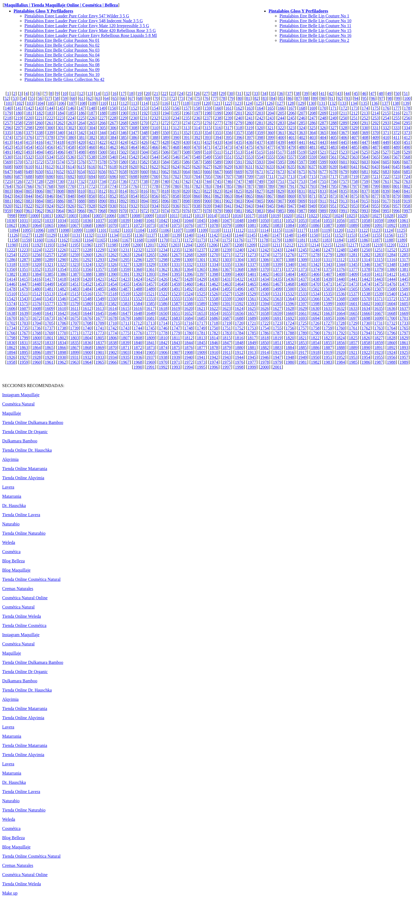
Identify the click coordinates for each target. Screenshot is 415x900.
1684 (188, 318)
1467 (277, 284)
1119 (326, 230)
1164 (88, 240)
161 (228, 108)
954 (365, 206)
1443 (378, 279)
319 (249, 127)
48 (381, 93)
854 (134, 196)
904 (249, 201)
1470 (315, 284)
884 (39, 201)
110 (103, 103)
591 (239, 162)
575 (71, 162)
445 (344, 142)
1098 (64, 230)
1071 (125, 225)
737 (134, 181)
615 (81, 166)
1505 (353, 289)
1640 (36, 313)
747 (239, 181)
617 (102, 166)
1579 (74, 303)
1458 (163, 284)
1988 (391, 362)
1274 (264, 254)
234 (176, 118)
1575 (23, 303)
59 (65, 98)
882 (18, 201)
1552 (137, 298)
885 (50, 201)
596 (291, 162)
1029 (401, 215)
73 (181, 98)
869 (291, 196)
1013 (198, 215)
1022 (313, 215)
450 (396, 142)
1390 (112, 274)
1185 (351, 240)
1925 (404, 352)
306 (113, 127)
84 (273, 98)
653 (71, 171)
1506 (365, 289)
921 (18, 206)
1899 (74, 352)
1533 (302, 293)
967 (92, 210)
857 (165, 196)
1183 (326, 240)
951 (333, 206)
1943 (226, 357)
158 (197, 108)
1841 (150, 342)
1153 (351, 235)
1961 (49, 362)
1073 (150, 225)
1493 (201, 289)
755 (323, 181)
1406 (315, 274)
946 (281, 206)
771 (81, 186)
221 (39, 118)
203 (260, 113)
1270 (213, 254)
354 (207, 132)
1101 (102, 230)
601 (344, 162)
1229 (99, 250)
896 (165, 201)
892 (123, 201)
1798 (11, 337)
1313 (353, 259)
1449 (49, 284)
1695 (327, 318)
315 (207, 127)
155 (165, 108)
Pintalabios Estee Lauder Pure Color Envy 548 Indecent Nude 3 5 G (83, 20)
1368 (239, 269)
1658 (264, 313)
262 (60, 123)
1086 (315, 225)
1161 (51, 240)
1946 (264, 357)
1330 (163, 264)
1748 (188, 328)
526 (375, 152)
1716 (188, 323)
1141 (201, 235)
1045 (201, 220)
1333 (201, 264)
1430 (213, 279)
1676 (87, 318)
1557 (201, 298)
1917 (302, 352)
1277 (302, 254)
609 (18, 166)
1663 (327, 313)
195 (176, 113)
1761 (353, 328)
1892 (391, 347)
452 (8, 147)
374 (8, 137)
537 (81, 157)
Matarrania (11, 496)
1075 (175, 225)
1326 (112, 264)
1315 (378, 259)
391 (186, 137)
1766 (11, 333)
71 (165, 98)
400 (281, 137)
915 (365, 201)
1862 (11, 347)
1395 (176, 274)
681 (365, 171)
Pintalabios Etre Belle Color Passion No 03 (61, 50)
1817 (251, 337)
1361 (150, 269)
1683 (175, 318)
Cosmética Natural (18, 404)
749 (260, 181)
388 (155, 137)
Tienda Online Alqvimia (23, 478)
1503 (327, 289)
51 (406, 93)
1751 (226, 328)
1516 (87, 293)
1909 (201, 352)
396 (239, 137)
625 (186, 166)
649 (29, 171)
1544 (36, 298)
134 (353, 103)
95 (364, 98)
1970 (163, 362)
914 (354, 201)
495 (50, 152)
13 (89, 93)
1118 (314, 230)
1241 (251, 250)
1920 (340, 352)
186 (81, 113)
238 (218, 118)
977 (197, 210)
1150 (314, 235)
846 (50, 196)
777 (144, 186)
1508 (391, 289)
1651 (175, 313)
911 (323, 201)
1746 (163, 328)
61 (81, 98)
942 (239, 206)
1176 (238, 240)
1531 (277, 293)
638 (323, 166)
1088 (340, 225)
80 (240, 98)
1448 (36, 284)
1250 (365, 250)
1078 (213, 225)
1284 (391, 254)
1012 (186, 215)
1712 (137, 323)
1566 (315, 298)
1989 (404, 362)
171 (333, 108)
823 (218, 191)
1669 (404, 313)
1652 (188, 313)
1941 (201, 357)
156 (176, 108)
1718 (213, 323)
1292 (87, 259)
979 (218, 210)
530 (8, 157)
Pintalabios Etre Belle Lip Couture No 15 (315, 30)
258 (18, 123)
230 (134, 118)
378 (50, 137)
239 (228, 118)
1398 (214, 274)
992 (354, 210)
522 (333, 152)
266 (102, 123)
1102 (115, 230)
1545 (49, 298)
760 (375, 181)
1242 (264, 250)
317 (228, 127)
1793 (353, 333)
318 (239, 127)
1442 (365, 279)
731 (71, 181)
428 (165, 142)
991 (344, 210)
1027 (376, 215)
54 (23, 98)
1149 (301, 235)
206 (291, 113)
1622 (213, 308)
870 (302, 196)
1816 (239, 337)
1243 (277, 250)
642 (365, 166)
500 (102, 152)
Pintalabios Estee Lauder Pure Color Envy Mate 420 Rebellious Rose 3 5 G (90, 30)
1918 (315, 352)
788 (260, 186)
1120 (338, 230)
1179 (276, 240)
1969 (150, 362)
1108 (190, 230)
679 (344, 171)
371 (386, 132)
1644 (87, 313)
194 (165, 113)
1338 (264, 264)
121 (217, 103)
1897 (49, 352)
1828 (391, 337)
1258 (61, 254)
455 (39, 147)
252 (365, 118)
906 (270, 201)
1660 (289, 313)
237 (207, 118)
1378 (365, 269)
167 (291, 108)
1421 (99, 279)
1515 (74, 293)
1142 (213, 235)
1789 (302, 333)
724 (407, 176)
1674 (61, 318)
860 (197, 196)
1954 (365, 357)
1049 (251, 220)
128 (290, 103)
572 (39, 162)
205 (281, 113)
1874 (163, 347)
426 (144, 142)
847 (60, 196)
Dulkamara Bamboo (19, 441)
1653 (201, 313)
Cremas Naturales (17, 588)
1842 (163, 342)
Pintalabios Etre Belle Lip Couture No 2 (314, 40)
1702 (11, 323)
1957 (404, 357)
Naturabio (11, 524)
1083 (277, 225)
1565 (302, 298)
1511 (24, 293)
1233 (150, 250)
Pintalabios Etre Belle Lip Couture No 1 (314, 16)
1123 (376, 230)
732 (81, 181)
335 (8, 132)
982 (249, 210)
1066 (61, 225)
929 (102, 206)
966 (81, 210)
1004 (85, 215)
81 (248, 98)
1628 (289, 308)
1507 (378, 289)
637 (312, 166)
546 (176, 157)
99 (398, 98)
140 (8, 108)
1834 (61, 342)
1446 (11, 284)
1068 (87, 225)
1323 (74, 264)
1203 (175, 245)
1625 (251, 308)
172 (344, 108)
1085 (302, 225)
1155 (376, 235)
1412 (391, 274)
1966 (112, 362)
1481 (49, 289)
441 (302, 142)
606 (396, 162)
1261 (99, 254)
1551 (125, 298)
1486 (112, 289)
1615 (125, 308)
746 (228, 181)
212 (354, 113)
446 (354, 142)
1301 (201, 259)
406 (344, 137)
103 (30, 103)
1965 (99, 362)
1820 (289, 337)
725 (8, 181)
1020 (287, 215)
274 (186, 123)
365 (323, 132)
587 (197, 162)
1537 (353, 293)
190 (123, 113)
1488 (137, 289)
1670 (11, 318)
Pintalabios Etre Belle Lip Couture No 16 (315, 35)
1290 (62, 259)
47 (372, 93)
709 (249, 176)
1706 (62, 323)
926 (71, 206)
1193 (49, 245)
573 (50, 162)
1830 (11, 342)
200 (228, 113)
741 (176, 181)
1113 (252, 230)
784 (218, 186)
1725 (302, 323)
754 (312, 181)
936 (176, 206)
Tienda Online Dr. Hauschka (27, 450)
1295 (125, 259)
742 (186, 181)
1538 (365, 293)
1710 (112, 323)
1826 (365, 337)
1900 (87, 352)
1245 (302, 250)
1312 (340, 259)
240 (239, 118)
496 (60, 152)
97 (381, 98)
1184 (339, 240)
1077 (201, 225)
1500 (289, 289)
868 (281, 196)
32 (248, 93)
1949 (302, 357)
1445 (404, 279)
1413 (404, 274)
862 (218, 196)
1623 (226, 308)
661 (155, 171)
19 (139, 93)
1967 (125, 362)
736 (123, 181)
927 (81, 206)
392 (197, 137)
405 (333, 137)
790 (281, 186)
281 (260, 123)
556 (281, 157)
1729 (353, 323)
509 (197, 152)
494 (39, 152)
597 (302, 162)
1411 (378, 274)
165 (270, 108)
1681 (150, 318)
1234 (163, 250)
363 (302, 132)
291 (365, 123)
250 (344, 118)
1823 (327, 337)
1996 (213, 367)
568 (407, 157)
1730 (365, 323)
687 (18, 176)
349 (155, 132)
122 (227, 103)
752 (291, 181)
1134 (113, 235)
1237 (201, 250)
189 (113, 113)
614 (71, 166)
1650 (163, 313)
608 (8, 166)
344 (102, 132)
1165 (101, 240)
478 (281, 147)
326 (323, 127)
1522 (163, 293)
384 (113, 137)
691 (60, 176)
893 (134, 201)
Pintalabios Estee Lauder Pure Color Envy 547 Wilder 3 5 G (76, 16)
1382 (11, 274)
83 (265, 98)
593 (260, 162)
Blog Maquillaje (16, 570)
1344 (340, 264)
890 (102, 201)
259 (29, 123)
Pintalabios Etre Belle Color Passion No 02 (61, 45)
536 (71, 157)
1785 (251, 333)
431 (197, 142)
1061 (404, 220)
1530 (264, 293)
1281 (353, 254)
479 (291, 147)
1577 (49, 303)
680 (354, 171)
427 (155, 142)
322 (281, 127)
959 (8, 210)
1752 (239, 328)
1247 (327, 250)
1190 (12, 245)
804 (18, 191)
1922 (365, 352)
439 (281, 142)
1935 (125, 357)
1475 (378, 284)
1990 (137, 367)
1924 (391, 352)
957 (396, 206)
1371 (277, 269)
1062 (11, 225)
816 (144, 191)
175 (375, 108)
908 (291, 201)
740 (165, 181)
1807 (125, 337)
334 (407, 127)
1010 (161, 215)
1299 (176, 259)
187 (92, 113)
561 (333, 157)
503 (134, 152)
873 (333, 196)
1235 (175, 250)
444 (333, 142)
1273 (251, 254)
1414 (11, 279)
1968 (137, 362)
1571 (378, 298)
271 (155, 123)
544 (155, 157)
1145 (251, 235)
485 (354, 147)
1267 (175, 254)
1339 (277, 264)
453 (18, 147)
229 (123, 118)
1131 (76, 235)
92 (340, 98)
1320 (36, 264)
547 (186, 157)
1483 (74, 289)
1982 (315, 362)
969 (113, 210)
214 (375, 113)
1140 (188, 235)
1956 (391, 357)
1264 (137, 254)
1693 (302, 318)
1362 (163, 269)
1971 (175, 362)
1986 (365, 362)
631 (249, 166)
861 (207, 196)
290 (354, 123)
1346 (365, 264)
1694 (315, 318)
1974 (213, 362)
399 (270, 137)
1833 (49, 342)
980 (228, 210)
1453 (99, 284)
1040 (137, 220)
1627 (277, 308)
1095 (26, 230)
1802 (62, 337)
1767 (23, 333)
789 (270, 186)
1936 (137, 357)
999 (23, 215)
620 (134, 166)
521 (323, 152)
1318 (11, 264)
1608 (36, 308)
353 (197, 132)
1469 (302, 284)
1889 (353, 347)
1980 (289, 362)
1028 (389, 215)
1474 (365, 284)
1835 (74, 342)
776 (134, 186)
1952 (340, 357)
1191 (24, 245)
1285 (404, 254)
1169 (151, 240)
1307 (277, 259)
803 (8, 191)
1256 (36, 254)
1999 (251, 367)
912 (333, 201)
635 (291, 166)
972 (144, 210)
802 (407, 186)
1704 (36, 323)
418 (60, 142)
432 (207, 142)
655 (92, 171)
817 (155, 191)
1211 (276, 245)
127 (280, 103)
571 (29, 162)
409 (375, 137)
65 (115, 98)
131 (322, 103)
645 (396, 166)
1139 (176, 235)
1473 (353, 284)
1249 (353, 250)
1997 (226, 367)
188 (102, 113)
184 (60, 113)
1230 (112, 250)
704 (197, 176)
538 (92, 157)
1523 (175, 293)
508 (186, 152)
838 (375, 191)
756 (333, 181)
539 (102, 157)
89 (315, 98)
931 (123, 206)
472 (218, 147)
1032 (36, 220)
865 (249, 196)
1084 (289, 225)
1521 (150, 293)
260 (39, 123)
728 (39, 181)
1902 (112, 352)
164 (260, 108)
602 (354, 162)
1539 (378, 293)
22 (164, 93)
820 (186, 191)
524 (354, 152)
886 (60, 201)
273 (176, 123)
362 (291, 132)
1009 (148, 215)
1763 (378, 328)
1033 (49, 220)
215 (386, 113)
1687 (226, 318)
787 (249, 186)
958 (407, 206)
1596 (289, 303)
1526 (213, 293)
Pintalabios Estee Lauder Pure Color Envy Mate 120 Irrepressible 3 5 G (86, 25)
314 (197, 127)
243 (270, 118)
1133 (101, 235)
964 (60, 210)
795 (333, 186)
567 (396, 157)
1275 (277, 254)
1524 (188, 293)
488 (386, 147)
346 (123, 132)
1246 (315, 250)
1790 (315, 333)
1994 (188, 367)
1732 (391, 323)
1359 (125, 269)
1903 (125, 352)
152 (134, 108)
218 (8, 118)
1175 (226, 240)
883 (29, 201)
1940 (188, 357)
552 (239, 157)
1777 (150, 333)
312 (176, 127)
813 (113, 191)
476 (260, 147)
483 (333, 147)
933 (144, 206)
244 (281, 118)
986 (291, 210)
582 (144, 162)
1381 (404, 269)
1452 (87, 284)
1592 (239, 303)
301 (60, 127)
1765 (404, 328)
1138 (163, 235)
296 (8, 127)
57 (48, 98)
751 (281, 181)
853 (123, 196)
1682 (163, 318)
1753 (251, 328)
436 (249, 142)
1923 (378, 352)
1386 (62, 274)
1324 (87, 264)
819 (176, 191)
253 (375, 118)
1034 (61, 220)
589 (218, 162)
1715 (175, 323)
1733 (404, 323)
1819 (277, 337)
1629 (302, 308)
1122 (363, 230)
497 (71, 152)
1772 (87, 333)
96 (373, 98)
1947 (277, 357)
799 (375, 186)
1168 (138, 240)
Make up (9, 893)
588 (207, 162)
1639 (23, 313)
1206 (213, 245)
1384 (36, 274)
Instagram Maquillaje (20, 394)
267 (113, 123)
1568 (340, 298)
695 (102, 176)
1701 (404, 318)
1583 (125, 303)
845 (39, 196)
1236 (188, 250)
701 (165, 176)
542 (134, 157)
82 (256, 98)
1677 (99, 318)
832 (312, 191)
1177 (251, 240)
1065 (49, 225)
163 (249, 108)
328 (344, 127)
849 (81, 196)
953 (354, 206)
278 (228, 123)
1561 (251, 298)
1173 (201, 240)
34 (264, 93)
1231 (125, 250)
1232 (137, 250)
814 (123, 191)
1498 (264, 289)
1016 (236, 215)
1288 (36, 259)
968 (102, 210)
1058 (365, 220)
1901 (100, 352)
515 (260, 152)
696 (113, 176)
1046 (213, 220)
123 (238, 103)
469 (186, 147)
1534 (315, 293)
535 (60, 157)
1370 (264, 269)
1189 (401, 240)
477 (270, 147)
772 (92, 186)
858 (176, 196)
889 (92, 201)
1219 (377, 245)
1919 (327, 352)
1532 (289, 293)
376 (29, 137)
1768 (36, 333)
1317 (404, 259)
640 (344, 166)
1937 (150, 357)
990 (333, 210)
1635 (378, 308)
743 (197, 181)
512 (228, 152)
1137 (151, 235)
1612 (87, 308)
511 (218, 152)
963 (50, 210)
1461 (201, 284)
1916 (289, 352)
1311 (328, 259)
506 (165, 152)
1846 (213, 342)
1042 (163, 220)
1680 (137, 318)
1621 (201, 308)
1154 (364, 235)
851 (102, 196)
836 (354, 191)
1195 (74, 245)
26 (198, 93)
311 (165, 127)
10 (64, 93)
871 (312, 196)
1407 (328, 274)
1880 (239, 347)
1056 (340, 220)
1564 (289, 298)
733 (92, 181)
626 (197, 166)
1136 (138, 235)
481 (312, 147)
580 (123, 162)
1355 (74, 269)
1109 (202, 230)
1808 (138, 337)
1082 (264, 225)
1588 (188, 303)
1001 (47, 215)
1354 (61, 269)
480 (302, 147)
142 (29, 108)
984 (270, 210)
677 (323, 171)
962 (39, 210)
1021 (300, 215)
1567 (327, 298)
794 (323, 186)
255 (396, 118)
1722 (264, 323)
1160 (38, 240)
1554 (163, 298)
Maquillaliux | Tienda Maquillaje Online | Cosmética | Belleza (61, 5)
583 (155, 162)
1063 (23, 225)
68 (140, 98)
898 (186, 201)
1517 (99, 293)
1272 (239, 254)
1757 (302, 328)
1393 (150, 274)
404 (323, 137)
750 (270, 181)
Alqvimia (10, 459)
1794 (365, 333)
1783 (226, 333)
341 (71, 132)
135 (364, 103)
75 (198, 98)
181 (29, 113)
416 (39, 142)
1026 (363, 215)
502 (123, 152)
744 (207, 181)
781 (186, 186)
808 (60, 191)
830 (291, 191)
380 (71, 137)
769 (60, 186)
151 (123, 108)
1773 (99, 333)
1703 (24, 323)
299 (39, 127)
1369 (251, 269)
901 (218, 201)
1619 (175, 308)
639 (333, 166)
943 (249, 206)
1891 (378, 347)
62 (90, 98)
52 (6, 98)
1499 (277, 289)
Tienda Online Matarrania (24, 468)
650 (39, 171)
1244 (289, 250)
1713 (150, 323)
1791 (327, 333)
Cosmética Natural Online (25, 597)
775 (123, 186)
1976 (239, 362)
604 (375, 162)
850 (92, 196)
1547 (74, 298)
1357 (99, 269)
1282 (365, 254)
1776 (137, 333)
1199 (124, 245)
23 (173, 93)
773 (102, 186)
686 (8, 176)
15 (106, 93)
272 (165, 123)
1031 (23, 220)
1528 (239, 293)
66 (123, 98)
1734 (11, 328)
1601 (353, 303)
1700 (391, 318)
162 (239, 108)
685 (407, 171)
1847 (226, 342)
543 (144, 157)
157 (186, 108)
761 (386, 181)
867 (270, 196)
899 (197, 201)
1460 (188, 284)
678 (333, 171)
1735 (23, 328)
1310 (315, 259)
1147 (276, 235)
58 (56, 98)
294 (396, 123)
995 (386, 210)
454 (29, 147)
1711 (125, 323)
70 (156, 98)
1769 (49, 333)
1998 (239, 367)
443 (323, 142)
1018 (262, 215)
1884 (289, 347)
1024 (338, 215)
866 (260, 196)
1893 (404, 347)
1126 (13, 235)
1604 (391, 303)
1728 (340, 323)
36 (281, 93)
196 (186, 113)
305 (102, 127)
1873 (150, 347)
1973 (201, 362)
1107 (177, 230)
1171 (176, 240)
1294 (112, 259)
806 (39, 191)
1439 (327, 279)
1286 (11, 259)
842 (8, 196)
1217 (352, 245)
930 (113, 206)
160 (218, 108)
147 (81, 108)
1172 (188, 240)
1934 (112, 357)
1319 (23, 264)
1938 (163, 357)
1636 (391, 308)
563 (354, 157)
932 (134, 206)
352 (186, 132)
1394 (163, 274)
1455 (125, 284)
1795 (378, 333)
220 (29, 118)
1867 (74, 347)
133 (343, 103)
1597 (302, 303)
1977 (251, 362)
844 (29, 196)
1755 (277, 328)
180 (18, 113)
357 (239, 132)
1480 (36, 289)
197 (197, 113)
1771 (74, 333)
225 (81, 118)
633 (270, 166)
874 (344, 196)
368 (354, 132)
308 (134, 127)
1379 (378, 269)
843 (18, 196)
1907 (176, 352)
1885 (302, 347)
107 (72, 103)
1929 (49, 357)
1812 (188, 337)
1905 (150, 352)
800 (386, 186)
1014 (211, 215)
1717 (201, 323)
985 (281, 210)
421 (92, 142)
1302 (214, 259)
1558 (213, 298)
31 (239, 93)
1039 (125, 220)
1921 (353, 352)
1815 (226, 337)
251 (354, 118)
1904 (138, 352)
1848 (239, 342)
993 (365, 210)
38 (297, 93)
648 (18, 171)
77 (215, 98)
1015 (224, 215)
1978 (264, 362)
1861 (404, 342)
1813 (201, 337)
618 (113, 166)
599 (323, 162)
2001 (277, 367)
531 (18, 157)
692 (71, 176)
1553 (150, 298)
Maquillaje (11, 413)
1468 (289, 284)
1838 (112, 342)
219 (18, 118)
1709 (100, 323)
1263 (125, 254)
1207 (225, 245)
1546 (61, 298)
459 (81, 147)
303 (81, 127)
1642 (61, 313)
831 (302, 191)
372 (396, 132)
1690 (264, 318)
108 (82, 103)
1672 (36, 318)
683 (386, 171)
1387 (74, 274)
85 (281, 98)
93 (348, 98)
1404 (290, 274)
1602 (365, 303)
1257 (49, 254)
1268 (188, 254)
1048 (239, 220)
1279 (327, 254)
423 (113, 142)
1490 (163, 289)
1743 (125, 328)
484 (344, 147)
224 (71, 118)
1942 (213, 357)
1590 (213, 303)
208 (312, 113)
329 (354, 127)
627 (207, 166)
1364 (188, 269)
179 (8, 113)
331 (375, 127)
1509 (404, 289)
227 (102, 118)
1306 (264, 259)
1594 (264, 303)
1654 (213, 313)
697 (123, 176)
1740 (87, 328)
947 (291, 206)
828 (270, 191)
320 (260, 127)
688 (29, 176)
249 (333, 118)
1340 (289, 264)
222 (50, 118)
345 (113, 132)
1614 (112, 308)
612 (50, 166)
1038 (112, 220)
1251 (378, 250)
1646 (112, 313)
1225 (49, 250)
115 (155, 103)
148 (92, 108)
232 (155, 118)
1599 (327, 303)
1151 (326, 235)
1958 (11, 362)
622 (155, 166)
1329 (150, 264)
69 (148, 98)
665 (197, 171)
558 (302, 157)
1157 (401, 235)
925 (60, 206)
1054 (315, 220)
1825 (353, 337)
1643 (74, 313)
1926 (11, 357)
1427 (175, 279)
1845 (201, 342)
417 (50, 142)
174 (365, 108)
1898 (62, 352)
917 (386, 201)
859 (186, 196)
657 (113, 171)
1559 (226, 298)
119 (196, 103)
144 (50, 108)
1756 (289, 328)
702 (176, 176)
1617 (150, 308)
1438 (315, 279)
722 (386, 176)
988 (312, 210)
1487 (125, 289)
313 (186, 127)
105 (51, 103)
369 (365, 132)
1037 (99, 220)
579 (113, 162)
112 (124, 103)
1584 (137, 303)
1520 (137, 293)
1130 (63, 235)
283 (281, 123)
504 (144, 152)
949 (312, 206)
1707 (74, 323)
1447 (23, 284)
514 (249, 152)
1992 (163, 367)
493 (29, 152)
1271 (226, 254)
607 (407, 162)
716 (323, 176)
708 (239, 176)
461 (102, 147)
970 (123, 210)
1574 (11, 303)
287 (323, 123)
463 (123, 147)
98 (389, 98)
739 (155, 181)
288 (333, 123)
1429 (201, 279)
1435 (277, 279)
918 (396, 201)
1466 (264, 284)
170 (323, 108)
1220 (390, 245)
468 (176, 147)
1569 (353, 298)
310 (155, 127)
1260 (87, 254)
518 (291, 152)
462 (113, 147)
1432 (239, 279)
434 (228, 142)
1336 (239, 264)
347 (134, 132)
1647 (125, 313)
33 (256, 93)
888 (81, 201)
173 (354, 108)
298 (29, 127)
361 (281, 132)
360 (270, 132)
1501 (302, 289)
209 (323, 113)
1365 (201, 269)
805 (29, 191)
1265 (150, 254)
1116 (289, 230)
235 (186, 118)
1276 (289, 254)
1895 (24, 352)
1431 (226, 279)
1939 (175, 357)
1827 (378, 337)
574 (60, 162)
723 (396, 176)
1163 (76, 240)
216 (396, 113)
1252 (391, 250)
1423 (125, 279)
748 (249, 181)
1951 (327, 357)
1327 (125, 264)
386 (134, 137)
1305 (252, 259)
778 (155, 186)
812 (102, 191)
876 (365, 196)
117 (175, 103)
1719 (226, 323)
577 (92, 162)
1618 (163, 308)
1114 (264, 230)
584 (165, 162)
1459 (175, 284)
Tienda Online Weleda (21, 616)
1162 (63, 240)
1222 (11, 250)
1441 (353, 279)
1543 (23, 298)
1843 (175, 342)
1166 (113, 240)
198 (207, 113)
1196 (87, 245)
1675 (74, 318)
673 (281, 171)
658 (123, 171)
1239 (226, 250)
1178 (264, 240)
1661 (302, 313)
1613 (99, 308)
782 (197, 186)
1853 (302, 342)
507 (176, 152)
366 (333, 132)
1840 (137, 342)
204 (270, 113)
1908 (188, 352)
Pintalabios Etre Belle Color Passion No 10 (61, 74)
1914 (264, 352)
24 (181, 93)
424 (123, 142)
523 (344, 152)
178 (407, 108)
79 (231, 98)
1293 (100, 259)
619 (123, 166)
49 (389, 93)
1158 (13, 240)
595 (281, 162)
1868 (87, 347)
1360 (137, 269)
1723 (277, 323)
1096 (39, 230)
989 (323, 210)
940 (218, 206)
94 (356, 98)
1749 (201, 328)
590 (228, 162)
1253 (404, 250)
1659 (277, 313)
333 (396, 127)
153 (144, 108)
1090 (365, 225)
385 (123, 137)
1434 (264, 279)
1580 (87, 303)
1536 (340, 293)
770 (71, 186)
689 (39, 176)
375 (18, 137)
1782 (213, 333)
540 (113, 157)
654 (81, 171)
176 (386, 108)
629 (228, 166)
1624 (239, 308)
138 (395, 103)
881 (8, 201)
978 (207, 210)
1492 (188, 289)
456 (50, 147)
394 (218, 137)
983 (260, 210)
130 (311, 103)
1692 (289, 318)
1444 (391, 279)
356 (228, 132)
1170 (163, 240)
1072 (137, 225)
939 (207, 206)
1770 (61, 333)
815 (134, 191)
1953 (353, 357)
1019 (275, 215)
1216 (339, 245)
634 (281, 166)
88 (306, 98)
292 (375, 123)
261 (50, 123)
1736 (36, 328)
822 (207, 191)
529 (407, 152)
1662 (315, 313)
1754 (264, 328)
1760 (340, 328)
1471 (327, 284)
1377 (353, 269)
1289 (49, 259)
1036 (87, 220)
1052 (289, 220)
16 (114, 93)
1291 (74, 259)
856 (155, 196)
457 (60, 147)
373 (407, 132)
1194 (62, 245)
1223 (23, 250)
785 (228, 186)
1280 (340, 254)
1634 (365, 308)
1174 (213, 240)
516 (270, 152)
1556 (188, 298)
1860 (391, 342)
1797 (404, 333)
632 (260, 166)
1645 (99, 313)
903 (239, 201)
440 (291, 142)
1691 (277, 318)
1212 (289, 245)
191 (134, 113)
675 (302, 171)
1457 (150, 284)
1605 (404, 303)
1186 (364, 240)
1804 (87, 337)
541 (123, 157)
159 (207, 108)
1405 (302, 274)
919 (407, 201)
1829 (404, 337)
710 (260, 176)
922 (29, 206)
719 (354, 176)
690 (50, 176)
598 (312, 162)
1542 (11, 298)
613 (60, 166)
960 (18, 210)
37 (289, 93)
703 (186, 176)
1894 (11, 352)
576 (81, 162)
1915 (277, 352)
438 (270, 142)
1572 (391, 298)
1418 (61, 279)
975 (176, 210)
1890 (365, 347)
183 (50, 113)
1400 (239, 274)
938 (197, 206)
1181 (301, 240)
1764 (391, 328)
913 (344, 201)
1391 (125, 274)
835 (344, 191)
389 (165, 137)
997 (407, 210)
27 (206, 93)
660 (144, 171)
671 (260, 171)
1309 (302, 259)
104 (40, 103)
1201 (149, 245)
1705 (49, 323)
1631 (327, 308)
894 (144, 201)
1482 (61, 289)
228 (113, 118)
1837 (99, 342)
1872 (137, 347)
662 (165, 171)
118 (186, 103)
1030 (11, 220)
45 (356, 93)
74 (190, 98)
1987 (378, 362)
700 (155, 176)
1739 (74, 328)
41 (322, 93)
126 (269, 103)
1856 (340, 342)
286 (312, 123)
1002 (59, 215)
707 (228, 176)
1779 (175, 333)
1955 (378, 357)
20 (148, 93)
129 (301, 103)
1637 (404, 308)
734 (102, 181)
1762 (365, 328)
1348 (391, 264)
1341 (302, 264)
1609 (49, 308)
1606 (11, 308)
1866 (61, 347)
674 (291, 171)
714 (302, 176)
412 (407, 137)
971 (134, 210)
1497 (251, 289)
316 (218, 127)
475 (249, 147)
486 (365, 147)
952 (344, 206)
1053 (302, 220)
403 (312, 137)
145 (60, 108)
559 (312, 157)
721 (375, 176)
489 (396, 147)
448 (375, 142)
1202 (162, 245)
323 (291, 127)
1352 (36, 269)
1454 (112, 284)
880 (407, 196)
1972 (188, 362)
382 (92, 137)
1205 (200, 245)
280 (249, 123)
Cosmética (11, 551)
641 (354, 166)
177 (396, 108)
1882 (264, 347)
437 (260, 142)
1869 (99, 347)
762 (396, 181)
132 (332, 103)
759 (365, 181)
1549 (99, 298)
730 (60, 181)
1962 (61, 362)
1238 (213, 250)
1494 (213, 289)
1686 (213, 318)
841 (407, 191)
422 (102, 142)
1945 (251, 357)
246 (302, 118)
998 (12, 215)
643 (375, 166)
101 (9, 103)
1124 (388, 230)
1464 (239, 284)
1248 (340, 250)
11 (73, 93)
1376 (340, 269)
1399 (226, 274)
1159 (26, 240)
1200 (137, 245)
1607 (24, 308)
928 (92, 206)
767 (39, 186)
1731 (378, 323)
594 (270, 162)
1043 (175, 220)
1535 (327, 293)
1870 (112, 347)
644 (386, 166)
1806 (112, 337)
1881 (251, 347)
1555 (175, 298)
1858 (365, 342)
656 (102, 171)
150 (113, 108)
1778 (163, 333)
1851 (277, 342)
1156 (389, 235)
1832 (36, 342)
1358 (112, 269)
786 (239, 186)
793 (312, 186)
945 (270, 206)
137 (385, 103)
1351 (23, 269)
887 (71, 201)
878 (386, 196)
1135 (126, 235)
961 (29, 210)
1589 (201, 303)
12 (81, 93)
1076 (188, 225)
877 (375, 196)
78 (223, 98)
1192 (37, 245)
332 (386, 127)
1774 (112, 333)
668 (228, 171)
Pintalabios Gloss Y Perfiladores (43, 11)
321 (270, 127)
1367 (226, 269)
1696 (340, 318)
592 (249, 162)
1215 (327, 245)
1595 (277, 303)
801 (396, 186)
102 (19, 103)
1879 (226, 347)
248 (323, 118)
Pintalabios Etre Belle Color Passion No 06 (61, 60)
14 (98, 93)
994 (375, 210)
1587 (175, 303)
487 (375, 147)
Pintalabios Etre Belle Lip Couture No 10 (315, 20)
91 (331, 98)
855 (144, 196)
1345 (353, 264)
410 (386, 137)
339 (50, 132)
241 (249, 118)
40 (314, 93)
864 (239, 196)
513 (239, 152)
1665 (353, 313)
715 (312, 176)
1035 (74, 220)
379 (60, 137)
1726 (315, 323)
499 (92, 152)
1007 (123, 215)
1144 (238, 235)
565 (375, 157)
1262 (112, 254)
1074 (163, 225)
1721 (251, 323)
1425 (150, 279)
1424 (137, 279)
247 (312, 118)
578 (102, 162)
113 (134, 103)
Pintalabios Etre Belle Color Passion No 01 (61, 40)
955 (375, 206)
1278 (315, 254)
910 (312, 201)
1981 (302, 362)
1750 (213, 328)
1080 (239, 225)
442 (312, 142)
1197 (99, 245)
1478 (11, 289)
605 (386, 162)
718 (344, 176)
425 (134, 142)
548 (197, 157)
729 (50, 181)
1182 (314, 240)
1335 (226, 264)
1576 (36, 303)
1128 (38, 235)
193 (155, 113)
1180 (289, 240)
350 (165, 132)
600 (333, 162)
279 (239, 123)
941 (228, 206)
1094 (14, 230)
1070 (112, 225)
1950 (315, 357)
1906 (163, 352)
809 (71, 191)
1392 (138, 274)
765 (18, 186)
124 (248, 103)
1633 (353, 308)
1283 (378, 254)
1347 (378, 264)
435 (239, 142)
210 (333, 113)
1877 (201, 347)
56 (40, 98)
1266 (163, 254)
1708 (87, 323)
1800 (36, 337)
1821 (302, 337)
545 (165, 157)
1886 (315, 347)
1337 (251, 264)
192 (144, 113)
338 (39, 132)
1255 (23, 254)
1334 (213, 264)
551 (228, 157)
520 (312, 152)
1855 (327, 342)
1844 (188, 342)
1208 (238, 245)
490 (407, 147)
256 (407, 118)
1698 (365, 318)
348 (144, 132)
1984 (340, 362)
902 (228, 201)
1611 (74, 308)
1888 (340, 347)
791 (291, 186)
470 (197, 147)
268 (123, 123)
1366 (213, 269)
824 (228, 191)
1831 (23, 342)
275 (197, 123)
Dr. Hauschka (14, 505)
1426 (163, 279)
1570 (365, 298)
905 (260, 201)
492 (18, 152)
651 (50, 171)
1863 (23, 347)
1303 (226, 259)
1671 (23, 318)
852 (113, 196)
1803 (74, 337)
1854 (315, 342)
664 (186, 171)
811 (92, 191)
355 (218, 132)
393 (207, 137)
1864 (36, 347)
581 (134, 162)
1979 (277, 362)
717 (333, 176)
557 (291, 157)
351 (176, 132)
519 (302, 152)
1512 (36, 293)
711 (270, 176)
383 (102, 137)
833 (323, 191)
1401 (252, 274)
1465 (251, 284)
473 (228, 147)
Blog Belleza (13, 561)
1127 (26, 235)
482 (323, 147)
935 (165, 206)
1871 (125, 347)
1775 (125, 333)
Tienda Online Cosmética (24, 625)
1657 (251, 313)
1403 (277, 274)
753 (302, 181)
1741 (99, 328)
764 (8, 186)
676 (312, 171)
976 (186, 210)
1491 (175, 289)
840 (396, 191)
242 (260, 118)
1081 (251, 225)
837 (365, 191)
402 (302, 137)
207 (302, 113)
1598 (315, 303)
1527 (226, 293)
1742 (112, 328)
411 (396, 137)
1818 (264, 337)
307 (123, 127)
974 (165, 210)
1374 (315, 269)
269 (134, 123)
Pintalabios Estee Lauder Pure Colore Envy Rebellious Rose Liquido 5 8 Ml (90, 35)
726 (18, 181)
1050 (264, 220)
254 (386, 118)
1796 (391, 333)
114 (144, 103)
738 (144, 181)
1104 (140, 230)
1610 (62, 308)
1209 (251, 245)
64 (106, 98)
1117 (301, 230)
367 (344, 132)
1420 (87, 279)
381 (81, 137)
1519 (125, 293)
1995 (201, 367)
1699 (378, 318)
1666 (365, 313)
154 (155, 108)
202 (249, 113)
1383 (24, 274)
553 (249, 157)
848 (71, 196)
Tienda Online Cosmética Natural (31, 579)
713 (291, 176)
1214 (314, 245)
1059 (378, 220)
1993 (175, 367)
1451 (74, 284)
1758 (315, 328)
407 (354, 137)
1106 (165, 230)
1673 (49, 318)
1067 (74, 225)
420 (81, 142)
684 (396, 171)
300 (50, 127)
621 (144, 166)
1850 (264, 342)
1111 (227, 230)
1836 (87, 342)
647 (8, 171)
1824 (340, 337)
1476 (391, 284)
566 (386, 157)
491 (8, 152)
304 (92, 127)
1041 (150, 220)
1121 (351, 230)
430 (186, 142)
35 (273, 93)
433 (218, 142)
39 (306, 93)
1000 (34, 215)
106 (61, 103)
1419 (74, 279)
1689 (251, 318)
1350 (11, 269)
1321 (49, 264)
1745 (150, 328)
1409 (353, 274)
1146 (264, 235)
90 (323, 98)
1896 (36, 352)
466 (155, 147)
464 (134, 147)
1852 (289, 342)
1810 (163, 337)
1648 (137, 313)
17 (123, 93)
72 (173, 98)
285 (302, 123)
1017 (249, 215)
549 (207, 157)
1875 (175, 347)
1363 (175, 269)
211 (344, 113)
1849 (251, 342)
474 (239, 147)
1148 (289, 235)
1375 (327, 269)
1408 (340, 274)
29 (223, 93)
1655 (226, 313)
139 (406, 103)
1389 (100, 274)
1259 (74, 254)
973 (155, 210)
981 (239, 210)
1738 (61, 328)
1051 (277, 220)
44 (347, 93)
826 (249, 191)
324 (302, 127)
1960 (36, 362)
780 (176, 186)
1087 (327, 225)
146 (71, 108)
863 (228, 196)
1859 (378, 342)
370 (375, 132)
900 (207, 201)
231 (144, 118)
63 (98, 98)
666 (207, 171)
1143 (226, 235)
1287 (24, 259)
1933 (99, 357)
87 (298, 98)
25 (189, 93)
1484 (87, 289)
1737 (49, 328)
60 (73, 98)
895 (155, 201)
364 (312, 132)
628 (218, 166)
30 (231, 93)
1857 (353, 342)
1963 (74, 362)
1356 (87, 269)
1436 (289, 279)
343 (92, 132)
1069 (99, 225)
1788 (289, 333)
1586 (163, 303)
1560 (239, 298)
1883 (277, 347)
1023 (325, 215)
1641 (49, 313)
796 (344, 186)
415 (29, 142)
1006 (110, 215)
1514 (61, 293)
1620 (188, 308)
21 (156, 93)
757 (344, 181)
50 (397, 93)
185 (71, 113)
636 (302, 166)
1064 (36, 225)
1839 (125, 342)
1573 (404, 298)
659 (134, 171)
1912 (239, 352)
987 (302, 210)
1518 (112, 293)
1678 (112, 318)
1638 (11, 313)
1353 (49, 269)
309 (144, 127)
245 (291, 118)
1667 (378, 313)
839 (386, 191)
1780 (188, 333)
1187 (376, 240)
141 (18, 108)
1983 (327, 362)
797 (354, 186)
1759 (327, 328)
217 (407, 113)
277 (218, 123)
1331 (175, 264)
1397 (201, 274)
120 (206, 103)
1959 (23, 362)
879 (396, 196)
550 (218, 157)
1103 (127, 230)
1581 (99, 303)
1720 (239, 323)
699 (144, 176)
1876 (188, 347)
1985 (353, 362)
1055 (327, 220)
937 (186, 206)
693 (81, 176)
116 (165, 103)
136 (374, 103)
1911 (226, 352)
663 (176, 171)
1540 (391, 293)
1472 (340, 284)
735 (113, 181)
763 (407, 181)
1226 (61, 250)
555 (270, 157)
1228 (87, 250)
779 (165, 186)
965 (71, 210)
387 (144, 137)
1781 (201, 333)
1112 (239, 230)
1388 (87, 274)
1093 (404, 225)
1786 (264, 333)
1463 (226, 284)
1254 (11, 254)
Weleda (8, 542)
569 (8, 162)
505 (155, 152)
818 (165, 191)
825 (239, 191)
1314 (365, 259)
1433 (251, 279)
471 (207, 147)
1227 (74, 250)
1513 (49, 293)
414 (18, 142)
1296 (138, 259)
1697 (353, 318)
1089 (353, 225)
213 (365, 113)
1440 (340, 279)
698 (134, 176)
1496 (239, 289)
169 (312, 108)
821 (197, 191)
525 (365, 152)
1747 (175, 328)
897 (176, 201)
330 (365, 127)
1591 (226, 303)
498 (81, 152)
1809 (150, 337)
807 (50, 191)
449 (386, 142)
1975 (226, 362)
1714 (163, 323)
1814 (213, 337)
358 (249, 132)
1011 (173, 215)
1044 (188, 220)
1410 (366, 274)
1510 (11, 293)
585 (176, 162)
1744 (137, 328)
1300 (188, 259)
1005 (97, 215)
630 (239, 166)
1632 (340, 308)
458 (71, 147)
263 (71, 123)
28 (214, 93)
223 (60, 118)
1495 (226, 289)
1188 (389, 240)
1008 (135, 215)
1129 (51, 235)
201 (239, 113)
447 (365, 142)
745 (218, 181)
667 (218, 171)
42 (331, 93)
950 (323, 206)
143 (39, 108)
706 (218, 176)
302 (71, 127)
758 (354, 181)
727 (29, 181)
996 (396, 210)
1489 (150, 289)
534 (50, 157)
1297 (150, 259)
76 (206, 98)
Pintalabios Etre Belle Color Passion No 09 (61, 69)
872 (323, 196)
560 (323, 157)
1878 (213, 347)
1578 (61, 303)
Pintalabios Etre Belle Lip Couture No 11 (315, 25)
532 (29, 157)
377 (39, 137)
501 (113, 152)
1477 (404, 284)
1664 (340, 313)
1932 (87, 357)
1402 (264, 274)
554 (260, 157)
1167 (126, 240)
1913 (251, 352)
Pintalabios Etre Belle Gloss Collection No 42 (64, 79)
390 (176, 137)
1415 (23, 279)
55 (31, 98)
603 (365, 162)
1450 (61, 284)
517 (281, 152)
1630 (315, 308)
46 (364, 93)
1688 (239, 318)
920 (8, 206)
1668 (391, 313)
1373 (302, 269)
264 (81, 123)
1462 (213, 284)
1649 (150, 313)
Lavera (8, 487)
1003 (72, 215)
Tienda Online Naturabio (23, 533)
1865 (49, 347)
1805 (100, 337)
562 (344, 157)
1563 (277, 298)
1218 (365, 245)
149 (102, 108)
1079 (226, 225)
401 (291, 137)
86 (290, 98)
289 (344, 123)
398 (260, 137)
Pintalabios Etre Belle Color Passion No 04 (61, 55)
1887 (327, 347)
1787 (277, 333)
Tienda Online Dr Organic (25, 431)
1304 (239, 259)
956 (386, 206)
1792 (340, 333)
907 (281, 201)
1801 (49, 337)
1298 (163, 259)
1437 (302, 279)
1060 (391, 220)
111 (114, 103)
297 (18, 127)
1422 (112, 279)
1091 (378, 225)
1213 (301, 245)
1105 (152, 230)
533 (39, 157)
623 (165, 166)
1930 (61, 357)
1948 (289, 357)
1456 (137, 284)
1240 (239, 250)
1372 (289, 269)
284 (291, 123)
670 (249, 171)
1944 (239, 357)
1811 (176, 337)
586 (186, 162)
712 (281, 176)
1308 (290, 259)
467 (165, 147)
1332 (188, 264)
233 (165, 118)
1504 (340, 289)
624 (176, 166)
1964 (87, 362)
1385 (49, 274)
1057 (353, 220)
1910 (214, 352)
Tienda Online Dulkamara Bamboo (32, 422)
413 (8, 142)
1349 (404, 264)
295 (407, 123)
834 (333, 191)
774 (113, 186)
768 (50, 186)
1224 (36, 250)
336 (18, 132)
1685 (201, 318)
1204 (187, 245)
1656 (239, 313)
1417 (49, 279)
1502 (315, 289)
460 (92, 147)
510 (207, 152)
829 (281, 191)
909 (302, 201)
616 (92, 166)
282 (270, 123)
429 (176, 142)
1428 (188, 279)
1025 (351, 215)
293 (386, 123)
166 (281, 108)
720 (365, 176)
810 (81, 191)
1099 (77, 230)
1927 (23, 357)
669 (239, 171)
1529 (251, 293)
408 (365, 137)
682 (375, 171)
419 (71, 142)
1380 (391, 269)
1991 (150, 367)
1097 (52, 230)
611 (39, 166)
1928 (36, 357)
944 (260, 206)
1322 (61, 264)
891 (113, 201)
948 (302, 206)
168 (302, 108)
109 (93, 103)
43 (339, 93)
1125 (401, 230)
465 (144, 147)
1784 (239, 333)
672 (270, 171)
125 (259, 103)
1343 (327, 264)
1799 (24, 337)
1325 (99, 264)
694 (92, 176)
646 (407, 166)
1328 (137, 264)
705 (207, 176)
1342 (315, 264)
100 (407, 98)
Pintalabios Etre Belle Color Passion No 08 (61, 64)
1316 (391, 259)
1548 (87, 298)
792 (302, 186)
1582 (112, 303)
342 (81, 132)
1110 (215, 230)
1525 (201, 293)
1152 (339, 235)
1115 (276, 230)
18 (131, 93)
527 (386, 152)
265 (92, 123)
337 (29, 132)
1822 (315, 337)
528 (396, 152)
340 (60, 132)
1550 (112, 298)
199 (218, 113)
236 (197, 118)
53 (15, 98)
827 (260, 191)
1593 (251, 303)
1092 (391, 225)
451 (407, 142)
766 (29, 186)
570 (18, 162)
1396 (188, 274)
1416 (36, 279)
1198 (112, 245)
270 (144, 123)
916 (375, 201)
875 (354, 196)
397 (249, 137)
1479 (23, 289)
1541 (404, 293)
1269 (201, 254)
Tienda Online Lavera (21, 514)
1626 (264, 308)
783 (207, 186)
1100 (90, 230)
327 (333, 127)
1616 (137, 308)
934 (155, 206)
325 (312, 127)
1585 (150, 303)
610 (29, 166)
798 (365, 186)
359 (260, 132)
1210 (263, 245)
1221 (403, 245)
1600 (340, 303)
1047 (226, 220)
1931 (74, 357)
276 (207, 123)
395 (228, 137)
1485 (99, 289)
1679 (125, 318)
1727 (327, 323)
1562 (264, 298)
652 (60, 171)
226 (92, 118)
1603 (378, 303)
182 (39, 113)
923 (39, 206)
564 (365, 157)
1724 (289, 323)
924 (50, 206)
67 (131, 98)
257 (8, 123)
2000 (264, 367)
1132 (88, 235)
